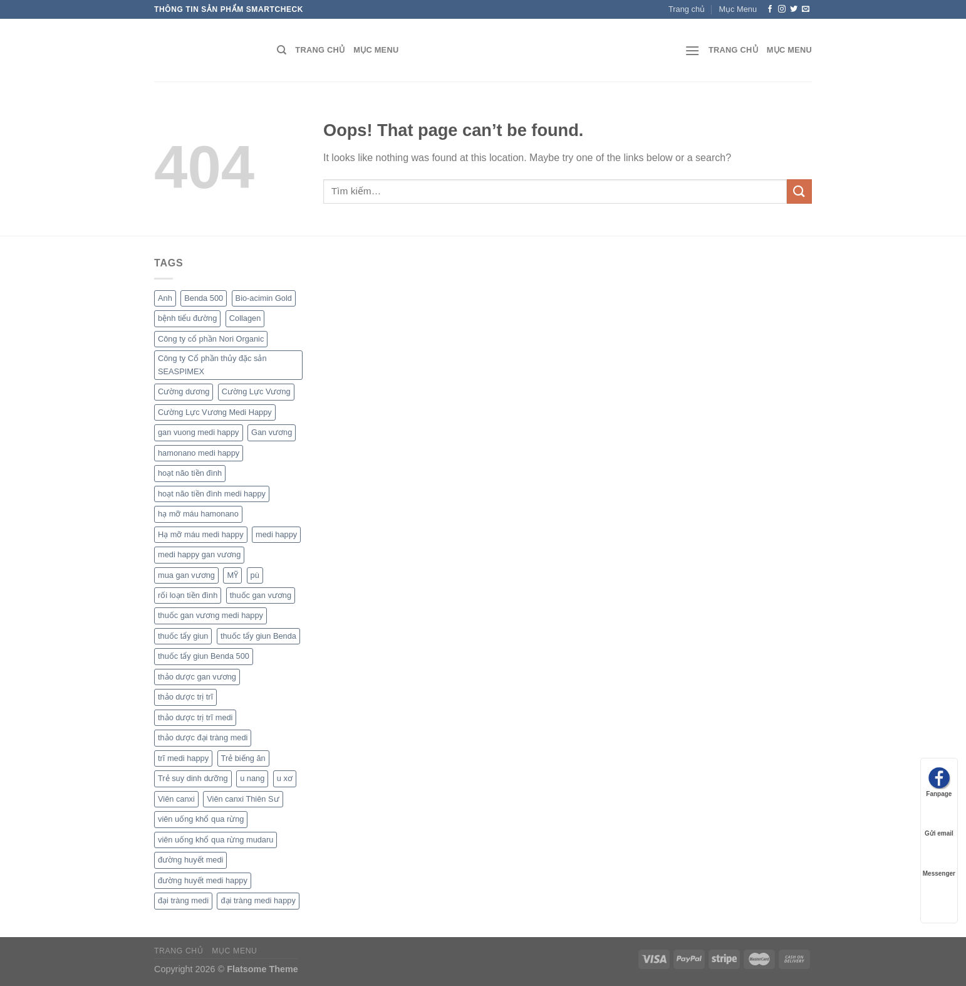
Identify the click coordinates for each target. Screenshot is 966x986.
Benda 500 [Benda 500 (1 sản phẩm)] (203, 298)
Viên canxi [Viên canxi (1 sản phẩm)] (176, 799)
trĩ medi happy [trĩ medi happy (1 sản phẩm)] (183, 758)
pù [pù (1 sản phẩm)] (255, 575)
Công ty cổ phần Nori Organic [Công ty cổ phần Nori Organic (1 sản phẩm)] (211, 339)
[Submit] (799, 191)
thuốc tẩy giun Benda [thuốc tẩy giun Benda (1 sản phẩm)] (258, 636)
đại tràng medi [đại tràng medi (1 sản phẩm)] (183, 900)
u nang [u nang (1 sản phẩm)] (252, 778)
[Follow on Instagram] (782, 9)
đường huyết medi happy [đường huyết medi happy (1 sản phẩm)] (202, 880)
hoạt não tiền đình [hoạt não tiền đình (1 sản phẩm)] (190, 473)
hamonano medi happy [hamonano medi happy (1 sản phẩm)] (198, 453)
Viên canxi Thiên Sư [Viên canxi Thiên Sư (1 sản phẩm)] (243, 799)
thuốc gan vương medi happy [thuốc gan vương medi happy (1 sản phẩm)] (210, 615)
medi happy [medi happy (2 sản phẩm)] (276, 534)
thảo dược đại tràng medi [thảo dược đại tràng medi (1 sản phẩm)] (202, 737)
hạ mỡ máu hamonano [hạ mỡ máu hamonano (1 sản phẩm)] (198, 513)
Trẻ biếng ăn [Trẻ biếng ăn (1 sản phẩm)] (243, 758)
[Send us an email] (805, 9)
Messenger (939, 861)
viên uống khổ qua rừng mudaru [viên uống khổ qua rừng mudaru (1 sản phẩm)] (215, 839)
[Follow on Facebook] (770, 9)
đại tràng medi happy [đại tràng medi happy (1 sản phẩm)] (258, 900)
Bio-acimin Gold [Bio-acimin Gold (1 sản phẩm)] (264, 298)
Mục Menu (738, 9)
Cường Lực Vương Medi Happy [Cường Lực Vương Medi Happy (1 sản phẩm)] (215, 412)
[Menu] (692, 50)
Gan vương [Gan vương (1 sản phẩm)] (271, 432)
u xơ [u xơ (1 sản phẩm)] (285, 778)
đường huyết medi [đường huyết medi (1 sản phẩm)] (190, 859)
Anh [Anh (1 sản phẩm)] (165, 298)
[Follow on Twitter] (793, 9)
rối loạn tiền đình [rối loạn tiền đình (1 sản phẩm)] (187, 595)
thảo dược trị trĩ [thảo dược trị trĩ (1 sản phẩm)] (185, 696)
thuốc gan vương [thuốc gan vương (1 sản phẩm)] (260, 595)
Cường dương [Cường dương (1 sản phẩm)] (183, 391)
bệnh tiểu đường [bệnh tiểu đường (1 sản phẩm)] (187, 318)
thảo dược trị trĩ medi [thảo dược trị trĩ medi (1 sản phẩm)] (195, 717)
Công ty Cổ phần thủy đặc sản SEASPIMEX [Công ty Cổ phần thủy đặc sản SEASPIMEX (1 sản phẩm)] (212, 364)
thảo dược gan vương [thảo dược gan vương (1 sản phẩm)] (197, 676)
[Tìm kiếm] (281, 50)
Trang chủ (686, 9)
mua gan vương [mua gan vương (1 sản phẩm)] (186, 575)
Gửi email (939, 821)
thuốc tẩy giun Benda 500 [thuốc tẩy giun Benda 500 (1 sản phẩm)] (203, 656)
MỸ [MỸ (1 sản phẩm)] (232, 575)
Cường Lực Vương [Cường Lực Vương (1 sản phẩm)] (256, 391)
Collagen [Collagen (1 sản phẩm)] (245, 318)
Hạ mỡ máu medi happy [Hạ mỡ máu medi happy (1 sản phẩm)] (201, 534)
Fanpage (939, 782)
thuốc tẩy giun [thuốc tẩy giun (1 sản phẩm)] (183, 636)
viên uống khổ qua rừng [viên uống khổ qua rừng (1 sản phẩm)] (201, 819)
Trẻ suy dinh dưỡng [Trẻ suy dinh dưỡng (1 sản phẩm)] (193, 778)
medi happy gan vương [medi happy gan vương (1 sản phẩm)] (199, 554)
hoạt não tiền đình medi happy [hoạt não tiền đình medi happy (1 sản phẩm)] (212, 493)
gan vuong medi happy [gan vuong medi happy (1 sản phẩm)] (198, 432)
